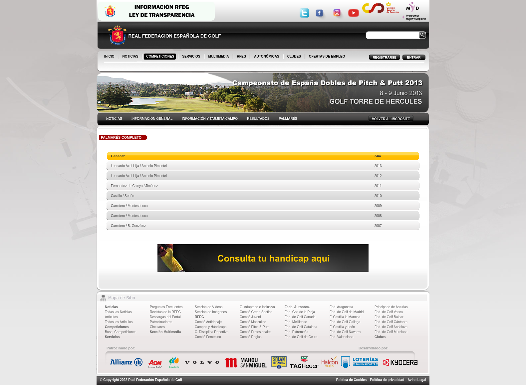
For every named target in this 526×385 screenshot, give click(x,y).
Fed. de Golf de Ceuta (301, 337)
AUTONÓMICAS (266, 56)
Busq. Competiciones (120, 332)
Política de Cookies (351, 380)
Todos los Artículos (118, 322)
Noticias (111, 307)
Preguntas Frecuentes (166, 307)
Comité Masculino (253, 322)
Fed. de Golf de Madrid (347, 312)
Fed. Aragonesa (341, 307)
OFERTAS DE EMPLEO (327, 56)
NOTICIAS (131, 57)
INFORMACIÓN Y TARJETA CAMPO (210, 118)
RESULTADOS (258, 118)
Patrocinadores (161, 322)
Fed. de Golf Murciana (391, 332)
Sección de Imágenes (211, 312)
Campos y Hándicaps (210, 327)
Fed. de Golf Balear (389, 317)
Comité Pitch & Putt (254, 327)
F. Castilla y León (342, 327)
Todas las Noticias (118, 312)
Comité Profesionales (255, 332)
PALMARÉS (288, 118)
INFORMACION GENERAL (152, 118)
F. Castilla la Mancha (345, 317)
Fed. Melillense (296, 322)
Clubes (380, 337)
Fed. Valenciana (342, 337)
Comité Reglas (251, 337)
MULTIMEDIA (219, 57)
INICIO (110, 57)
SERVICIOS (191, 57)
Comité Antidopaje (208, 322)
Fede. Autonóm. (297, 307)
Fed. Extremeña (296, 332)
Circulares (157, 327)
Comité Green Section (256, 312)
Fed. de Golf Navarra (345, 332)
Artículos (111, 317)
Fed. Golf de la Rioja (300, 312)
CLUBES (294, 56)
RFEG (242, 57)
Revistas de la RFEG (165, 312)
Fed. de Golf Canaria (300, 317)
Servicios (112, 337)
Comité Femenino (208, 337)
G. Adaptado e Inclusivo (257, 307)
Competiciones (117, 327)
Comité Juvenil (251, 317)
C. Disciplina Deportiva (211, 332)
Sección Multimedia (165, 332)
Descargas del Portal (165, 317)
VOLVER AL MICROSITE (391, 119)
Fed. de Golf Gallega (345, 322)
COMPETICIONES (160, 57)
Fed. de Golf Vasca (389, 312)
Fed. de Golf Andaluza (391, 327)
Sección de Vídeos (208, 307)
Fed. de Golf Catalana (301, 327)
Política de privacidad (387, 380)
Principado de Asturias (391, 307)
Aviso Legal (416, 380)
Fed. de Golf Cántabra (391, 322)
